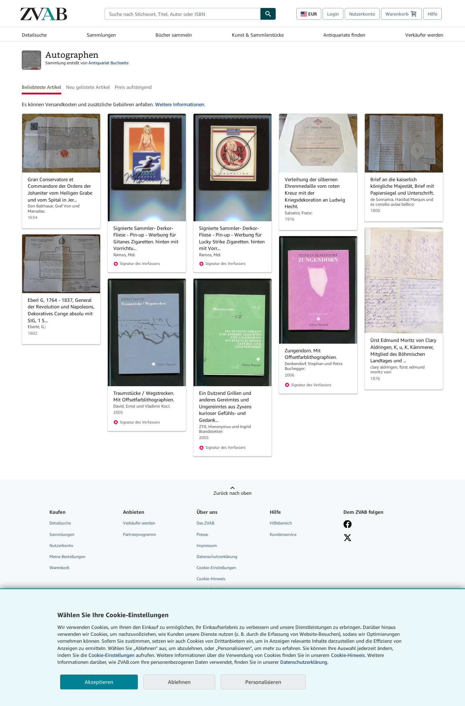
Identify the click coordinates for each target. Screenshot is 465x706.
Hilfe (432, 14)
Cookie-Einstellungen (111, 655)
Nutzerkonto (362, 14)
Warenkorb (59, 567)
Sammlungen (101, 35)
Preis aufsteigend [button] (133, 87)
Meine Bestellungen (67, 556)
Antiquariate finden (344, 35)
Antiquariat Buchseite (108, 62)
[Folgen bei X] (375, 538)
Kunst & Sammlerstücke (258, 35)
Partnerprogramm (139, 534)
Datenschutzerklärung (217, 556)
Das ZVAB (205, 523)
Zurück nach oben (232, 493)
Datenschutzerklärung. (304, 662)
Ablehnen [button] (179, 682)
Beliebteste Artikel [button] (41, 87)
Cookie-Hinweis (211, 578)
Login (333, 14)
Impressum (207, 545)
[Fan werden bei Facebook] (375, 524)
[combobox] (182, 14)
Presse (202, 534)
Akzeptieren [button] (99, 682)
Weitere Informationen (179, 104)
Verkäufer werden (424, 35)
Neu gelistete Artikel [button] (88, 87)
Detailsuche (34, 35)
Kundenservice (283, 534)
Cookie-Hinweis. (348, 655)
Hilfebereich (281, 523)
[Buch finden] (268, 14)
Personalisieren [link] (263, 682)
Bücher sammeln (173, 35)
